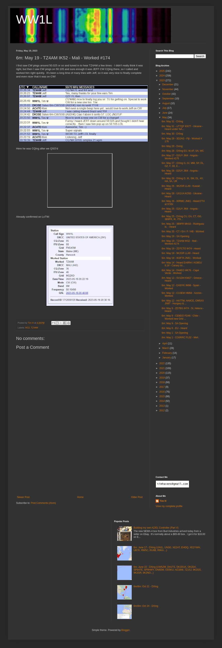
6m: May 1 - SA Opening (175, 332)
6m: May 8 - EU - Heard (174, 328)
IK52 (27, 327)
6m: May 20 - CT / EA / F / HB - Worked (183, 231)
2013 (162, 405)
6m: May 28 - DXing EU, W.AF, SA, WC (183, 150)
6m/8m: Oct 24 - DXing (146, 606)
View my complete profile (169, 506)
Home (80, 497)
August (166, 103)
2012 (162, 410)
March (166, 348)
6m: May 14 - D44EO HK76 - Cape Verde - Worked (180, 272)
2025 (162, 71)
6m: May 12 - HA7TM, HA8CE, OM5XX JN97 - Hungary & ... (183, 302)
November (168, 89)
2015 (162, 396)
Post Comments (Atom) (43, 503)
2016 (162, 391)
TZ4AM (34, 327)
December (168, 84)
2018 (162, 382)
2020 (162, 372)
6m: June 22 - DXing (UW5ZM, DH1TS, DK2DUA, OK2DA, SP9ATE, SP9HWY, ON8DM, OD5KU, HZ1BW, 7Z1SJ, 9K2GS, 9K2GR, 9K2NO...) (167, 570)
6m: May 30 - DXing (172, 133)
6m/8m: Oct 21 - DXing (146, 586)
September (168, 98)
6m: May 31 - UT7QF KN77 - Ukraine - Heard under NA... (182, 128)
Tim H (163, 501)
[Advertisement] (80, 465)
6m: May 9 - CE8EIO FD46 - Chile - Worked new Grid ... (181, 317)
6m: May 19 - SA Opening (175, 236)
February (167, 353)
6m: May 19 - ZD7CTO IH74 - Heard (181, 248)
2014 (162, 401)
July (164, 108)
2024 (162, 75)
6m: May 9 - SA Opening (175, 323)
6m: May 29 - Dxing (172, 146)
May (165, 117)
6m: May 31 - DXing (172, 121)
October (167, 94)
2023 (162, 80)
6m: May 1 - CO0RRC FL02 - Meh (180, 337)
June (165, 112)
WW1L (34, 19)
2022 (162, 363)
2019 (162, 377)
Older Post (137, 497)
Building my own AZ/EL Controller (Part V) (156, 527)
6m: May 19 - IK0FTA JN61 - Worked (181, 258)
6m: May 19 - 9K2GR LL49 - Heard (180, 253)
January (167, 357)
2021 (162, 368)
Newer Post (23, 497)
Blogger (125, 630)
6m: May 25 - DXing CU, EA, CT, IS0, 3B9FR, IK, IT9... (182, 218)
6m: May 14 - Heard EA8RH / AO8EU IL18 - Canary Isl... (182, 264)
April (165, 343)
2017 (162, 387)
